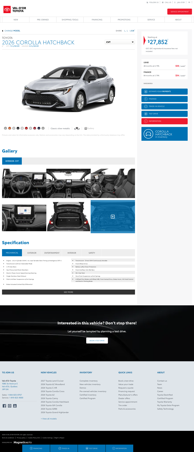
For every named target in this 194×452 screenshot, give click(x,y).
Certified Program (88, 398)
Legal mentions (148, 83)
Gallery (89, 128)
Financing (97, 19)
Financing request (126, 391)
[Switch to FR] (189, 2)
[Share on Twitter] (127, 30)
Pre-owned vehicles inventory (93, 391)
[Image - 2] (113, 183)
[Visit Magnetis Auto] (23, 442)
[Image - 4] (68, 216)
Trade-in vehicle (154, 106)
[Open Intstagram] (9, 406)
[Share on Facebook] (125, 30)
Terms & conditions (8, 438)
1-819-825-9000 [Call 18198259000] (16, 397)
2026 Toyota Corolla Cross (52, 391)
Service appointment (127, 401)
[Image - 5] (113, 216)
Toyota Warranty (164, 401)
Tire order (122, 405)
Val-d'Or (180, 2)
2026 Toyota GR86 (49, 408)
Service (151, 19)
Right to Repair (59, 438)
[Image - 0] (24, 183)
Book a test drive (97, 340)
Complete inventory (89, 380)
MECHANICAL (12, 252)
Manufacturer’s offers (128, 394)
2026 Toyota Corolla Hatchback (55, 401)
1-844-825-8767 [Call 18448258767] (15, 394)
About (178, 19)
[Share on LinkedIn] (130, 30)
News (159, 387)
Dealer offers (124, 398)
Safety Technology (165, 408)
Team (159, 384)
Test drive (151, 114)
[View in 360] (77, 128)
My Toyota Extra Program (168, 405)
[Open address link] (10, 386)
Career (160, 391)
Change (11, 30)
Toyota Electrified (165, 394)
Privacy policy (21, 438)
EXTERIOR (31, 252)
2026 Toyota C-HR (49, 387)
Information (152, 121)
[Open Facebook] (4, 406)
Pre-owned (43, 19)
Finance (150, 99)
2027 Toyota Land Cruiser (52, 380)
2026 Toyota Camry (49, 398)
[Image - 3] (24, 216)
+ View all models (49, 418)
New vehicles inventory (90, 384)
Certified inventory (88, 394)
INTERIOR (71, 252)
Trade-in (63, 448)
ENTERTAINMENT (51, 252)
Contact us (162, 380)
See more (68, 292)
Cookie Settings (47, 438)
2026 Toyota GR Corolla (51, 405)
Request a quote (125, 387)
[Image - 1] (68, 183)
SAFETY (92, 252)
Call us (166, 2)
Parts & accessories (127, 408)
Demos (83, 387)
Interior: (12, 161)
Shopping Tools (70, 19)
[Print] (133, 30)
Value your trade (125, 384)
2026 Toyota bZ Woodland (53, 384)
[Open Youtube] (15, 406)
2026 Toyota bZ (48, 394)
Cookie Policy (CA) (34, 438)
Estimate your (157, 91)
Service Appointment (180, 11)
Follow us (153, 2)
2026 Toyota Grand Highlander (55, 412)
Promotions (124, 19)
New (16, 19)
